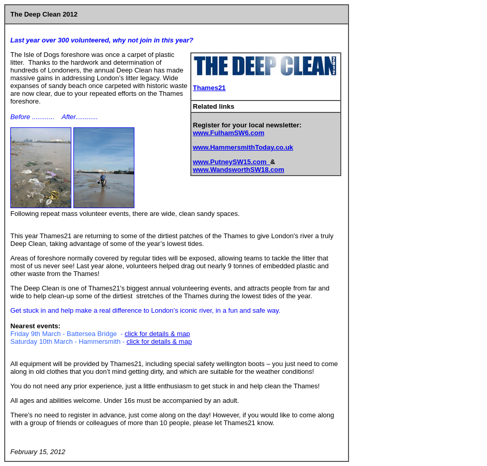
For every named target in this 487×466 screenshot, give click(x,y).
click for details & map (157, 334)
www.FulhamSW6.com (228, 133)
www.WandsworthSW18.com (238, 169)
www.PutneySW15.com (231, 162)
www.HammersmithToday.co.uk (243, 147)
